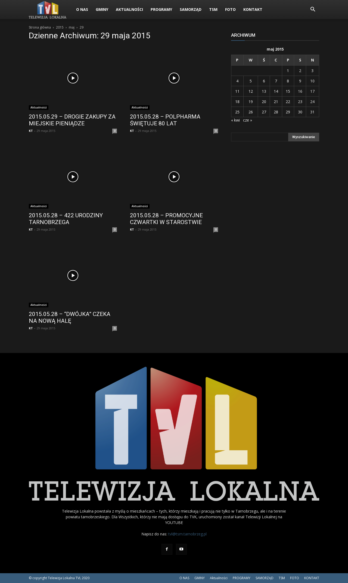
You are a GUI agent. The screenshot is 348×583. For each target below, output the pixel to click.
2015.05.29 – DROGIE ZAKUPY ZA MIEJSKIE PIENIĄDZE (72, 120)
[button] (312, 10)
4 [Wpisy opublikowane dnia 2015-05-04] (237, 80)
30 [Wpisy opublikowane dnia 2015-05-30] (300, 111)
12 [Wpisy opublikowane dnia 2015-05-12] (250, 91)
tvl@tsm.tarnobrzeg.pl (187, 534)
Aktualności (129, 9)
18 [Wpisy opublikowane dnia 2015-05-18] (237, 101)
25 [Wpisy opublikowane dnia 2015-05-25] (237, 111)
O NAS (82, 9)
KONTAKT (252, 9)
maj (71, 27)
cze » (247, 120)
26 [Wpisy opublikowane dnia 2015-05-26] (250, 111)
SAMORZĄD (190, 9)
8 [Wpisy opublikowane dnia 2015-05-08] (288, 80)
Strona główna (40, 27)
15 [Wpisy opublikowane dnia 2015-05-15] (288, 91)
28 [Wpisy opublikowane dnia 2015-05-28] (276, 111)
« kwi (235, 120)
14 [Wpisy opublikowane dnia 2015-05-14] (276, 91)
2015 (60, 27)
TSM (213, 9)
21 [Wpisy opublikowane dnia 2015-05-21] (276, 101)
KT (31, 131)
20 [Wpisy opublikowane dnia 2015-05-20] (264, 101)
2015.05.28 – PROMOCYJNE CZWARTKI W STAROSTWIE (166, 218)
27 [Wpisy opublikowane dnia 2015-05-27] (264, 111)
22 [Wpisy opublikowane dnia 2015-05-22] (288, 101)
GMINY (102, 9)
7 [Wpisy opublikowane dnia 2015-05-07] (276, 80)
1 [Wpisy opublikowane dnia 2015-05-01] (288, 70)
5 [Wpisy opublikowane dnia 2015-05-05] (251, 80)
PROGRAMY (161, 9)
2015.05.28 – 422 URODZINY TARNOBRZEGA (66, 218)
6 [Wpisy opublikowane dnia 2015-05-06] (264, 80)
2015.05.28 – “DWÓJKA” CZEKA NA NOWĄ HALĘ (69, 317)
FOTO (230, 9)
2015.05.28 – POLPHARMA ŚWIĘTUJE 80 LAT (165, 120)
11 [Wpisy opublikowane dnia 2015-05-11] (237, 91)
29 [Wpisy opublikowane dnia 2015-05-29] (288, 111)
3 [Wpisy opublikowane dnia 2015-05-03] (312, 70)
